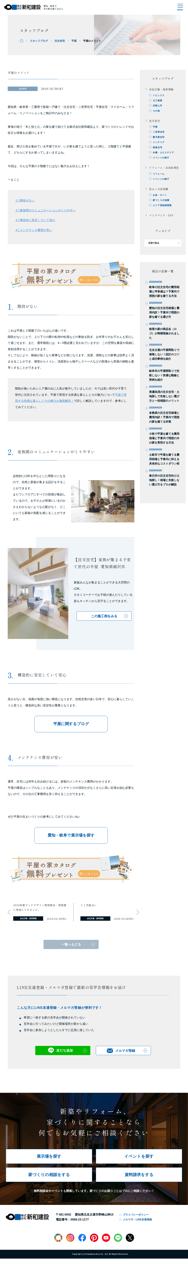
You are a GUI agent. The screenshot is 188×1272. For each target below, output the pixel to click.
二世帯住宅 (158, 132)
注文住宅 (60, 40)
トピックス (158, 95)
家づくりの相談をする (49, 1174)
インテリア (158, 142)
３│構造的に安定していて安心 (35, 220)
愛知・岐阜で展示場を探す (71, 835)
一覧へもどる (71, 944)
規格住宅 (157, 147)
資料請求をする (139, 1174)
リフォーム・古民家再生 (164, 167)
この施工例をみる (104, 616)
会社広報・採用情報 (161, 89)
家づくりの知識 (161, 200)
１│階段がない (25, 200)
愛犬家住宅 (158, 137)
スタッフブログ (39, 40)
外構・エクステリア (163, 152)
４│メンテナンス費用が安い (33, 230)
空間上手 (157, 105)
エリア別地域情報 (162, 205)
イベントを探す (139, 1156)
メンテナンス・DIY (161, 215)
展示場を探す (49, 1156)
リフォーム (158, 174)
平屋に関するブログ (71, 724)
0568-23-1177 (79, 1219)
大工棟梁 (157, 100)
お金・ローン (160, 195)
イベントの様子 (161, 157)
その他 (156, 111)
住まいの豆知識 (158, 189)
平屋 (74, 40)
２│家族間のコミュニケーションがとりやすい (45, 210)
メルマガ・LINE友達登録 (137, 1219)
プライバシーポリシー (136, 1214)
